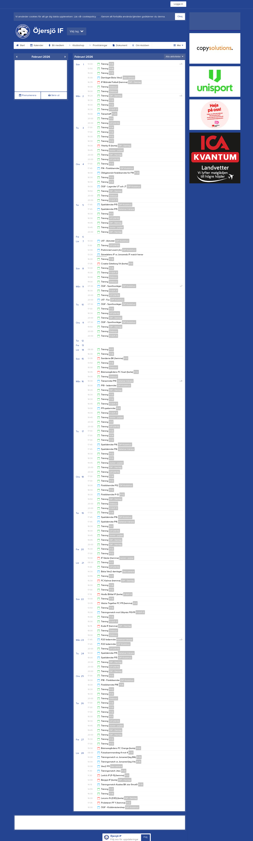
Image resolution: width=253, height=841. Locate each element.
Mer (178, 45)
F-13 (111, 100)
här (98, 16)
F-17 (111, 576)
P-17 (111, 349)
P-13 (111, 141)
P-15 (111, 64)
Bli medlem (56, 45)
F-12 (111, 104)
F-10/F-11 (113, 109)
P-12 (111, 136)
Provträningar (98, 45)
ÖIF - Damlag (135, 82)
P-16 (111, 68)
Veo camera (128, 77)
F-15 (111, 73)
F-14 (137, 172)
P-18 (121, 684)
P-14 (111, 127)
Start (20, 45)
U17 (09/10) (114, 123)
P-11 (111, 118)
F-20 (114, 114)
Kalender (36, 45)
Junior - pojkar (116, 150)
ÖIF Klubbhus (126, 168)
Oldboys (113, 86)
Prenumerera (27, 95)
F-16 (111, 259)
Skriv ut (53, 95)
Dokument (120, 45)
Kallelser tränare (126, 209)
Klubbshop (76, 45)
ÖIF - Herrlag (115, 154)
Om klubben (141, 45)
